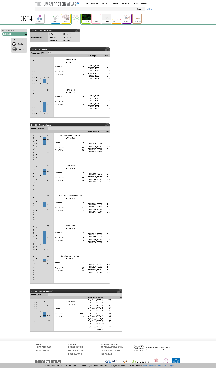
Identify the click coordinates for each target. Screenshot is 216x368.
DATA (135, 3)
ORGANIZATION (75, 350)
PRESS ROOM (42, 350)
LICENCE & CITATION (110, 350)
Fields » (149, 9)
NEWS (115, 3)
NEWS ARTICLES (44, 347)
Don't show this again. (166, 365)
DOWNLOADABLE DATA (112, 347)
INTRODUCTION (75, 347)
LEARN (125, 3)
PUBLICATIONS (75, 354)
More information (150, 365)
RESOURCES (92, 3)
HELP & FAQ (106, 354)
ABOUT (105, 3)
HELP (144, 3)
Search (139, 9)
